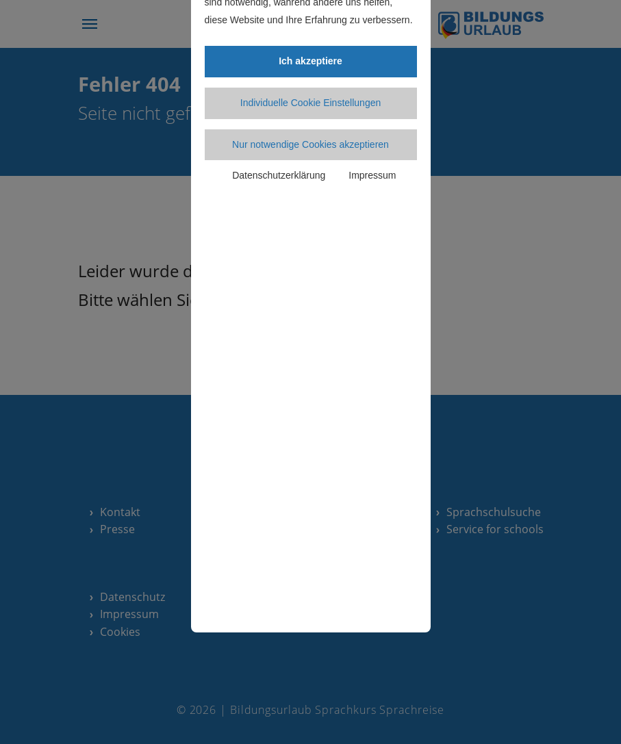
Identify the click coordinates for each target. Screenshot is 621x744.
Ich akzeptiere (310, 60)
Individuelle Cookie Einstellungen (310, 102)
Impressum (372, 175)
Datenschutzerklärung (278, 175)
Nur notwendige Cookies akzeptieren (310, 144)
